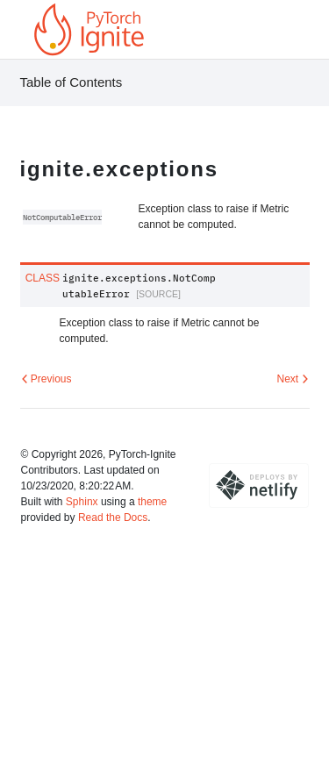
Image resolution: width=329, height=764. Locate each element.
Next (292, 379)
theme (152, 502)
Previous (46, 379)
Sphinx (82, 502)
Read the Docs (112, 517)
